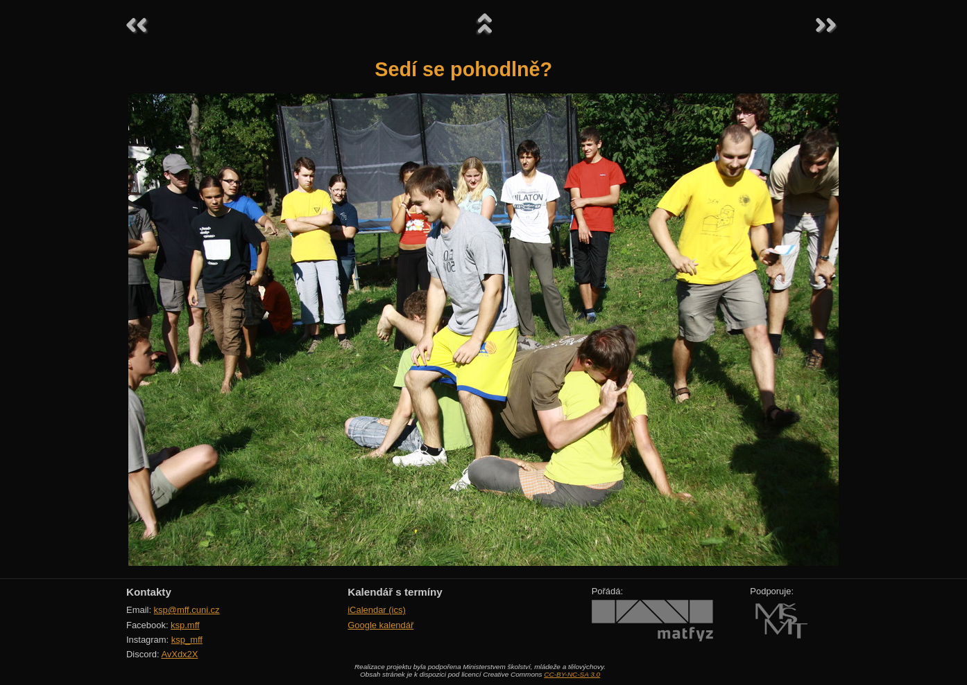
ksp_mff (187, 639)
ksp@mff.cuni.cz (187, 610)
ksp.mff (185, 625)
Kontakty (148, 592)
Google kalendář (380, 625)
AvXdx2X (179, 654)
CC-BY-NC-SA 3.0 (572, 674)
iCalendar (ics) (377, 610)
